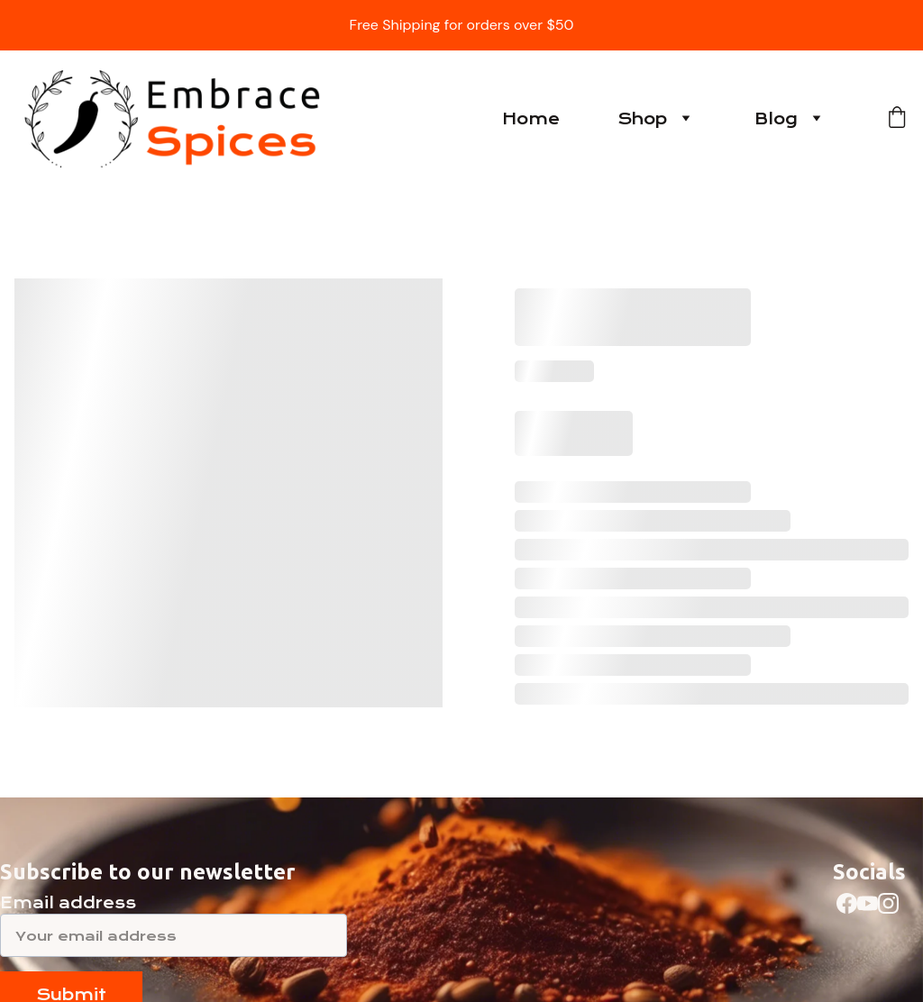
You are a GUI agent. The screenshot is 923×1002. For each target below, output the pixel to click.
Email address (68, 903)
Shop (642, 119)
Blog (776, 119)
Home (531, 119)
